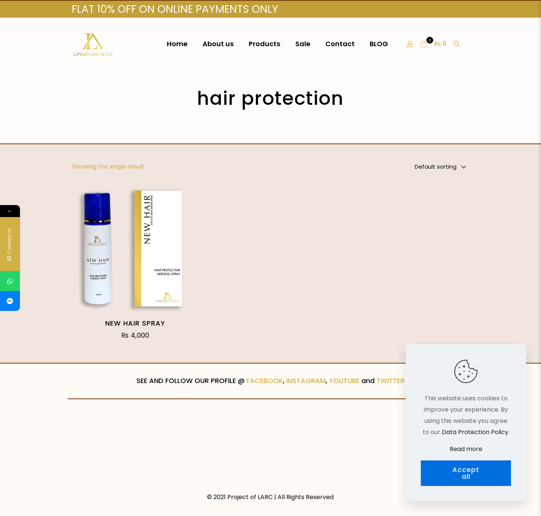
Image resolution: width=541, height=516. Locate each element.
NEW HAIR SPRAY (135, 323)
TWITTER (390, 380)
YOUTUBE (344, 380)
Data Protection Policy (475, 432)
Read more (466, 449)
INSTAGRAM (306, 380)
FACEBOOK (264, 380)
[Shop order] (442, 166)
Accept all (465, 473)
